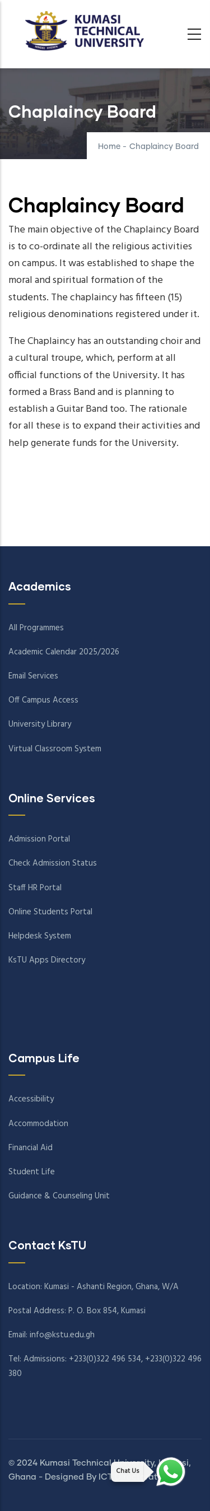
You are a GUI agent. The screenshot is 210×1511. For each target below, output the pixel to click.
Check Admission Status (52, 863)
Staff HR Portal (35, 888)
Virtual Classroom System (54, 749)
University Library (39, 724)
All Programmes (36, 628)
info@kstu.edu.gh (62, 1335)
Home (109, 147)
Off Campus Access (43, 700)
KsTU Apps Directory (46, 960)
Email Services (33, 676)
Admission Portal (39, 839)
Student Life (31, 1172)
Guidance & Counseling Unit (59, 1196)
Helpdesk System (39, 936)
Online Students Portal (50, 912)
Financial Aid (30, 1148)
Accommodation (38, 1124)
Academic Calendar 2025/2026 (63, 652)
